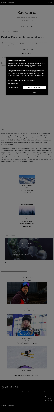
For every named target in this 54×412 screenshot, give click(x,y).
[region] (27, 76)
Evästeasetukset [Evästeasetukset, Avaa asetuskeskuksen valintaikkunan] (13, 87)
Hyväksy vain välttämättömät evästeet (34, 92)
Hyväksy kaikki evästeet (34, 87)
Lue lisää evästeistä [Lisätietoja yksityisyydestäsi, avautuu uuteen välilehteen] (13, 83)
